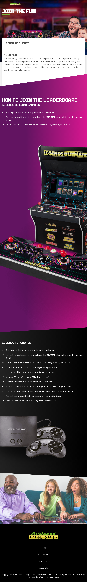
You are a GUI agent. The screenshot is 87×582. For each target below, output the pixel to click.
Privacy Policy (43, 554)
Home (43, 548)
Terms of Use (43, 561)
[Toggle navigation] (5, 3)
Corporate (43, 568)
